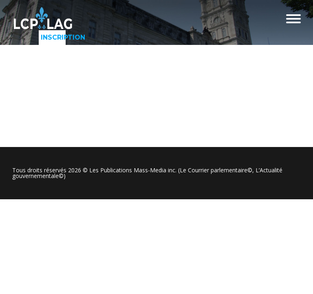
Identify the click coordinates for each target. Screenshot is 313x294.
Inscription (53, 37)
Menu (293, 18)
